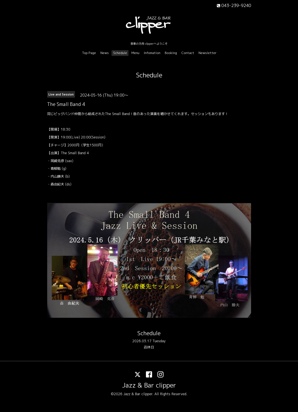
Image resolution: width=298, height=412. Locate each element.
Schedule (120, 53)
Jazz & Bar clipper (149, 385)
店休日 (149, 347)
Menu (135, 53)
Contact (187, 53)
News (104, 53)
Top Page (89, 53)
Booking (171, 53)
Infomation (152, 53)
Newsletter (208, 53)
